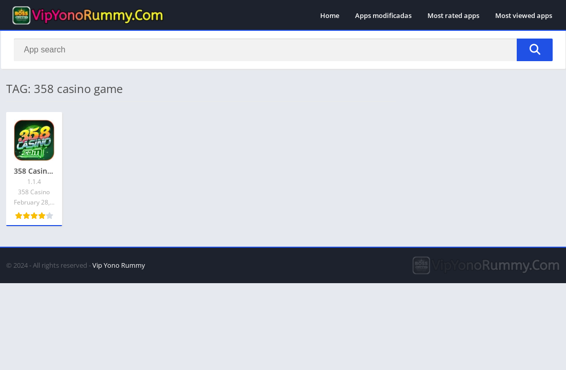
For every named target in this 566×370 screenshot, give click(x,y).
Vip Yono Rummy (118, 265)
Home (329, 15)
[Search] (283, 50)
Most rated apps (453, 15)
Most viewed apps (523, 15)
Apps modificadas (383, 15)
